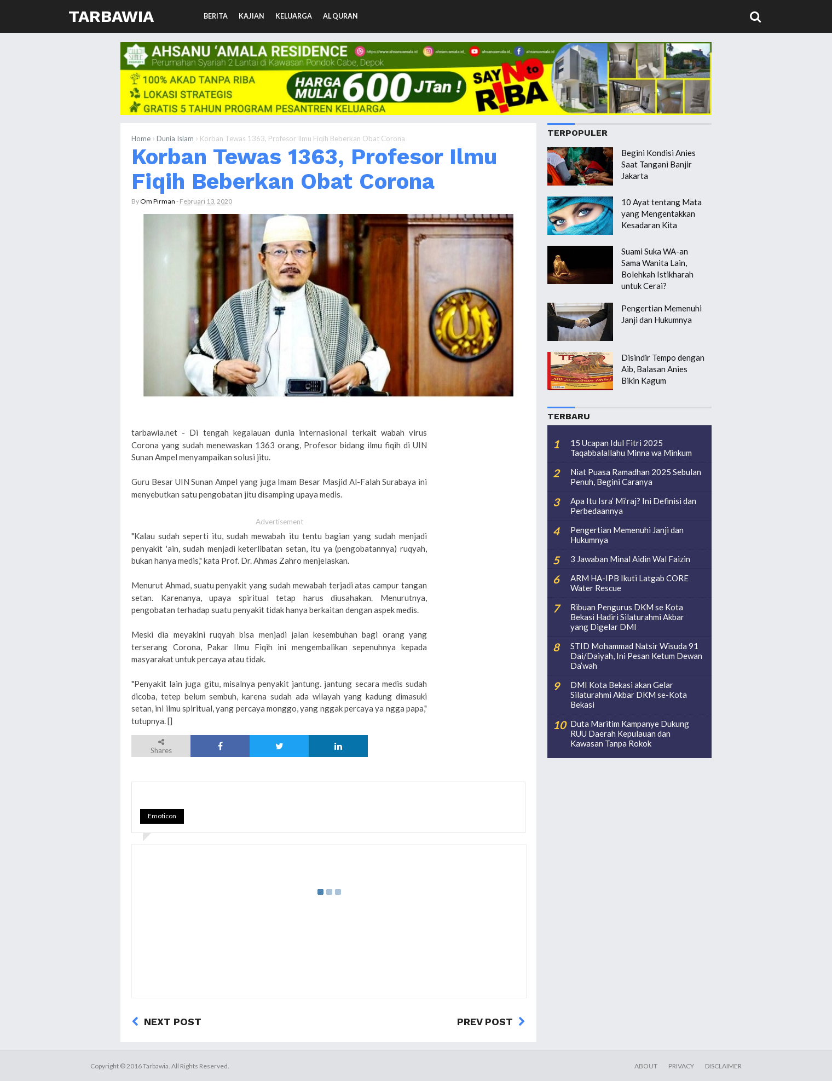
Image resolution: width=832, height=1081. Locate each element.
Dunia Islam (175, 138)
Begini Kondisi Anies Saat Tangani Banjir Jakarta (658, 164)
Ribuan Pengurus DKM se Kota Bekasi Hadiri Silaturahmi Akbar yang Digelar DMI (627, 617)
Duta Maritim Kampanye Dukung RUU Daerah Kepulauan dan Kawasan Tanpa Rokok (629, 733)
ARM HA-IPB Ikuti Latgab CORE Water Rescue (629, 583)
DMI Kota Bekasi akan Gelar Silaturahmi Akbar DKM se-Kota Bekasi (628, 694)
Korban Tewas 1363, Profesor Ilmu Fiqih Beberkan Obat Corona (314, 168)
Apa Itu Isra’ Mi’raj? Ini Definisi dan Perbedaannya (633, 506)
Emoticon (162, 816)
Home (141, 138)
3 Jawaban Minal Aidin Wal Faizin (630, 559)
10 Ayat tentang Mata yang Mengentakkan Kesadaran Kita (661, 213)
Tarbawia (111, 16)
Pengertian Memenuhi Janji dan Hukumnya (627, 535)
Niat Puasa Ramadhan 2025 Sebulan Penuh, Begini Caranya (635, 477)
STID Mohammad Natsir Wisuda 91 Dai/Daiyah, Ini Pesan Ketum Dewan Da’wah (636, 655)
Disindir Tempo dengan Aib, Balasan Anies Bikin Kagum (662, 368)
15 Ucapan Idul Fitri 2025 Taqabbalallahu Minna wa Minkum (631, 448)
